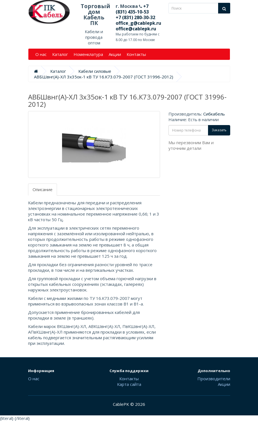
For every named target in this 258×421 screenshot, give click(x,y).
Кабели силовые (94, 71)
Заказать (219, 130)
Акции (115, 54)
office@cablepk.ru (136, 29)
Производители (213, 378)
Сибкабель (214, 114)
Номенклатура (88, 54)
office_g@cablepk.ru (138, 23)
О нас (41, 54)
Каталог (60, 54)
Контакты (136, 54)
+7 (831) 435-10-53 (132, 9)
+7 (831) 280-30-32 (135, 17)
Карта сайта (129, 384)
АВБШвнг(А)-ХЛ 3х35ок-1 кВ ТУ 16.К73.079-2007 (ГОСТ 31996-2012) (103, 77)
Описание (42, 189)
